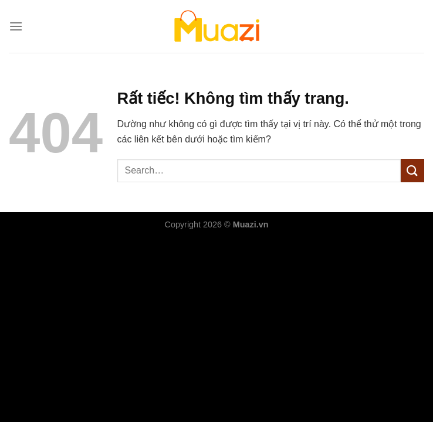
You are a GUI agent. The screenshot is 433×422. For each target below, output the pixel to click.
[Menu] (16, 26)
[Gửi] (412, 170)
